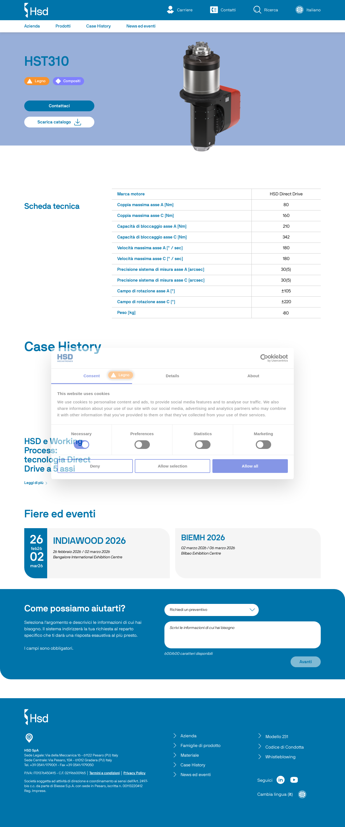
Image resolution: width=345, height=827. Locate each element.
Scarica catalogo (59, 122)
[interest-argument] (211, 610)
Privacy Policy (134, 773)
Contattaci (59, 106)
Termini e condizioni (104, 773)
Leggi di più (36, 483)
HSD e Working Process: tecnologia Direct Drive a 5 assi (57, 455)
